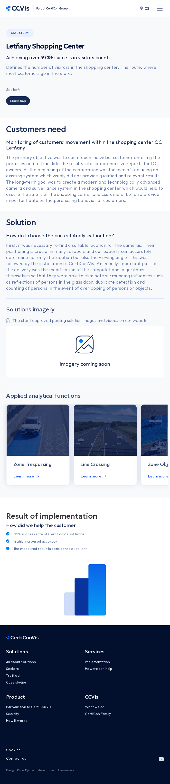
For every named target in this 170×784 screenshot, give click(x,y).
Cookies (13, 749)
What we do (94, 707)
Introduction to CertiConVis (28, 707)
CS (144, 8)
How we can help (98, 668)
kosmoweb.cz (68, 770)
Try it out (13, 675)
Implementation (97, 662)
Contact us (16, 758)
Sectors (12, 668)
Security (12, 714)
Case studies (16, 682)
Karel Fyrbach (27, 770)
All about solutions (21, 662)
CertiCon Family (98, 714)
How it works (16, 720)
